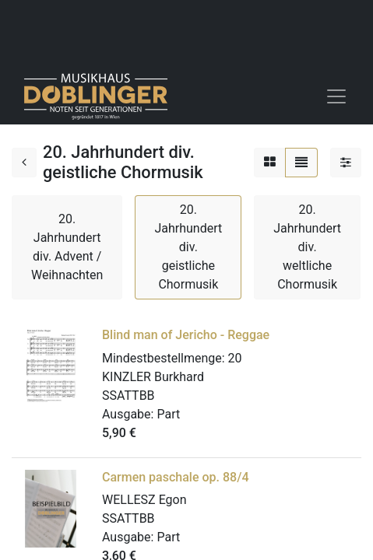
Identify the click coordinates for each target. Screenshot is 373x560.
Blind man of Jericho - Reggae (185, 334)
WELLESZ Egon (144, 499)
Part (168, 414)
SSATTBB (128, 395)
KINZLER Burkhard (153, 376)
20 (235, 358)
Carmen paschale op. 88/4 (175, 477)
